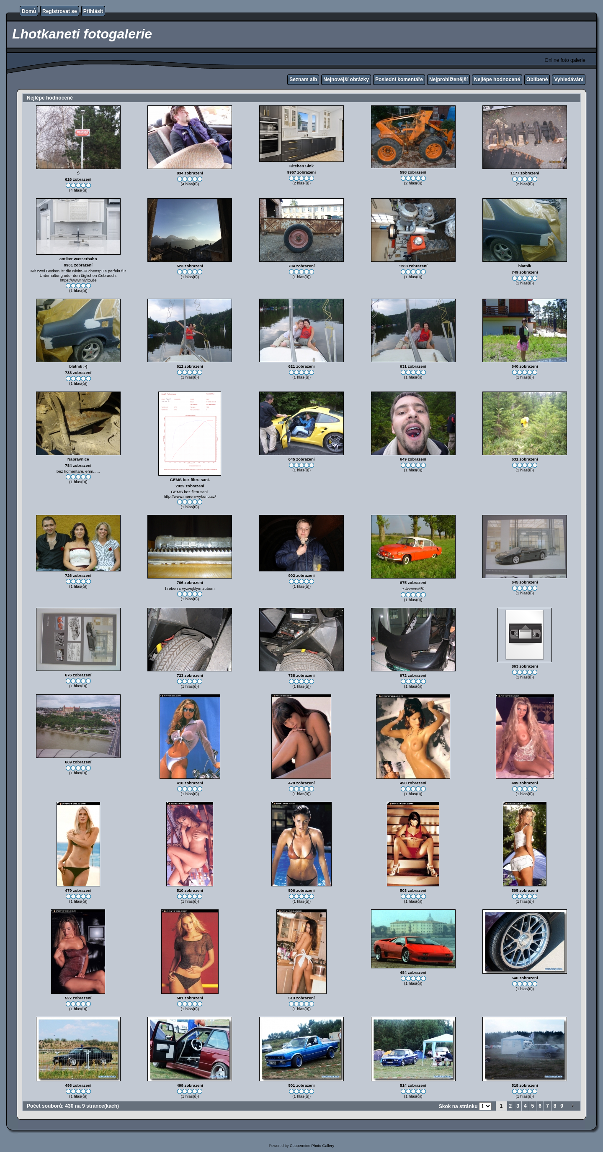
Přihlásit (93, 11)
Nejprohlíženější (448, 79)
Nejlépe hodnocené (497, 79)
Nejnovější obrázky (346, 79)
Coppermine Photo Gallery (312, 1146)
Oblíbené (537, 79)
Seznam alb (303, 79)
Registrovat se (59, 11)
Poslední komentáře (399, 79)
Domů (29, 11)
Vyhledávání (568, 79)
